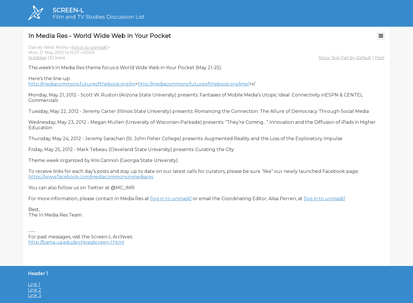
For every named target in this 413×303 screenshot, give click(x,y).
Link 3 (34, 295)
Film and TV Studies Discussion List (99, 17)
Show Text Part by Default (345, 57)
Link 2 (34, 290)
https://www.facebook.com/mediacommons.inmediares (90, 177)
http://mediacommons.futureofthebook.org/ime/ (193, 84)
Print (380, 57)
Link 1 (34, 284)
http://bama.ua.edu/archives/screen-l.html (76, 242)
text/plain (37, 57)
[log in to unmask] (89, 47)
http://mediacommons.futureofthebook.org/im (81, 84)
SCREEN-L (68, 10)
